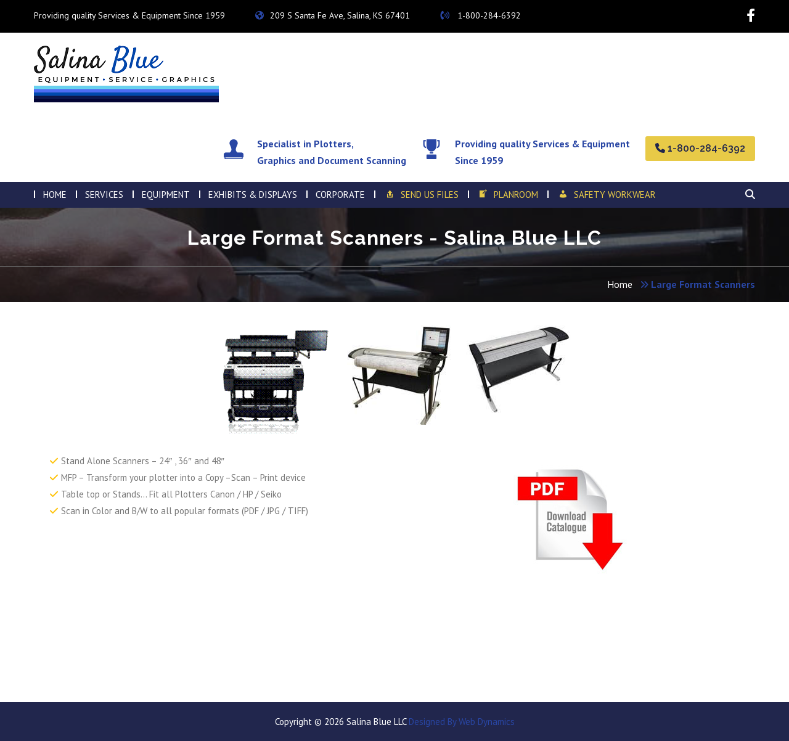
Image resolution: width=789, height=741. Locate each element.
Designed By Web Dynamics (460, 721)
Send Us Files (421, 195)
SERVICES (104, 194)
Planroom (508, 195)
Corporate (340, 194)
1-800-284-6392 (480, 15)
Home (619, 284)
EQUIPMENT (166, 194)
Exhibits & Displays (252, 194)
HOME (55, 194)
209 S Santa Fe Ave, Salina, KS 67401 (332, 15)
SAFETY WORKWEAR (606, 195)
